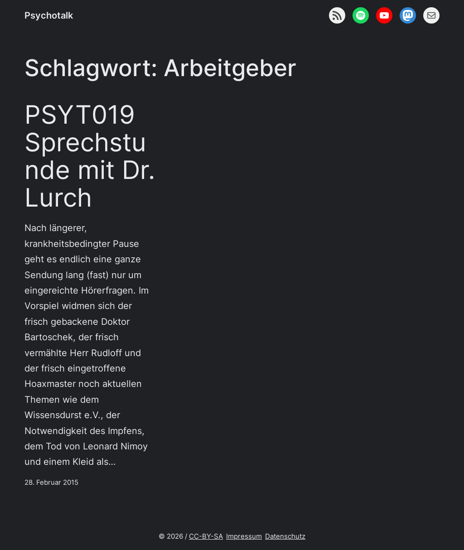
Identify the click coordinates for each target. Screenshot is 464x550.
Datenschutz (285, 536)
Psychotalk (48, 15)
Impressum (244, 536)
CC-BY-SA (206, 536)
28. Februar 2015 (51, 482)
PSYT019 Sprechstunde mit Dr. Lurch (89, 156)
